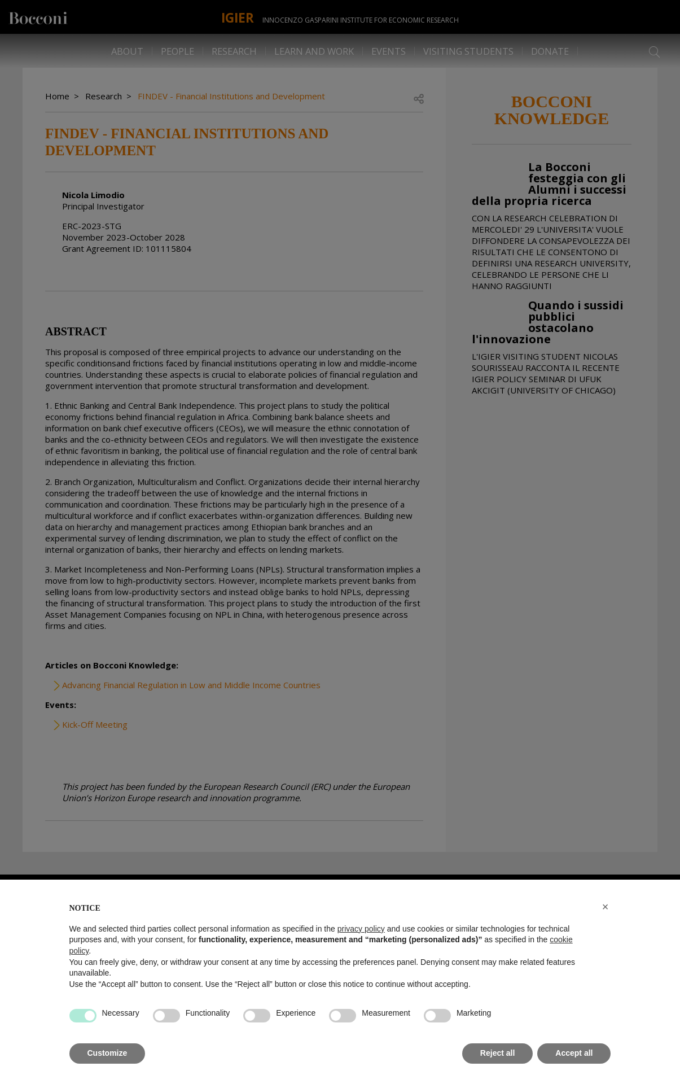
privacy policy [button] (361, 928)
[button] (605, 907)
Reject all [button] (497, 1052)
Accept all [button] (574, 1052)
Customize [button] (107, 1052)
